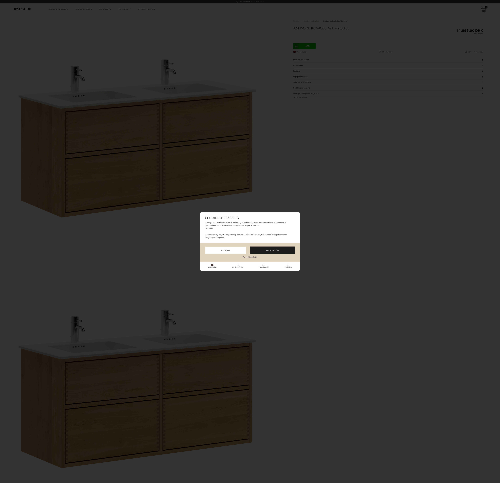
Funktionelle (264, 267)
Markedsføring (238, 267)
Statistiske (288, 267)
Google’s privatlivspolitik (214, 237)
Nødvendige (212, 267)
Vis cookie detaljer (250, 257)
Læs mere (209, 228)
